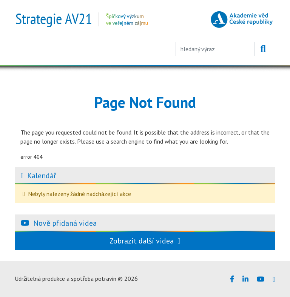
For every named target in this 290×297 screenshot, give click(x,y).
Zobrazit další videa (145, 241)
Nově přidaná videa (65, 223)
